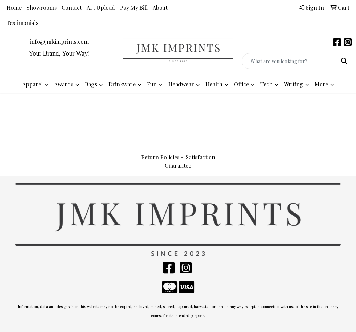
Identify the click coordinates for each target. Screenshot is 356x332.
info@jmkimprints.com (59, 41)
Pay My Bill (134, 7)
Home (14, 7)
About (160, 7)
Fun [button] (152, 84)
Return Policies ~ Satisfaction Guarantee (178, 161)
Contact (72, 7)
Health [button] (213, 84)
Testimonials (22, 22)
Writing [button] (293, 84)
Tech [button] (266, 84)
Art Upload (101, 7)
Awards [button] (63, 84)
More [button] (321, 84)
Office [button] (241, 84)
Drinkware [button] (122, 84)
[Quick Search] (289, 61)
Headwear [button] (181, 84)
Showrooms (41, 7)
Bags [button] (91, 84)
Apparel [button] (32, 84)
